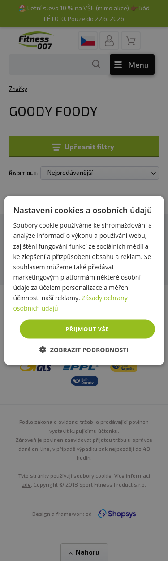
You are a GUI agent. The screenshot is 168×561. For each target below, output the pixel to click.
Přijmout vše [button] (86, 329)
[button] (84, 349)
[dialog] (84, 280)
